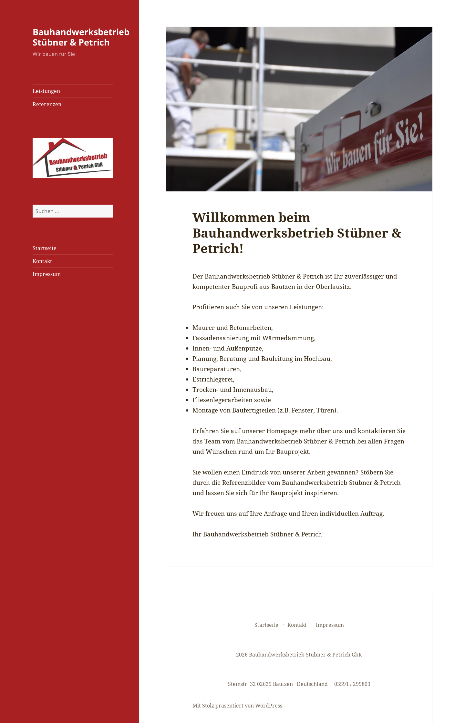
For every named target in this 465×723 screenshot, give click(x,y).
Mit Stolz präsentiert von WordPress (237, 705)
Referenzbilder (244, 482)
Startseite (45, 248)
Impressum (47, 274)
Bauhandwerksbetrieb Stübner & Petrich (81, 37)
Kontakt (42, 261)
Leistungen (46, 91)
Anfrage (276, 513)
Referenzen (47, 104)
